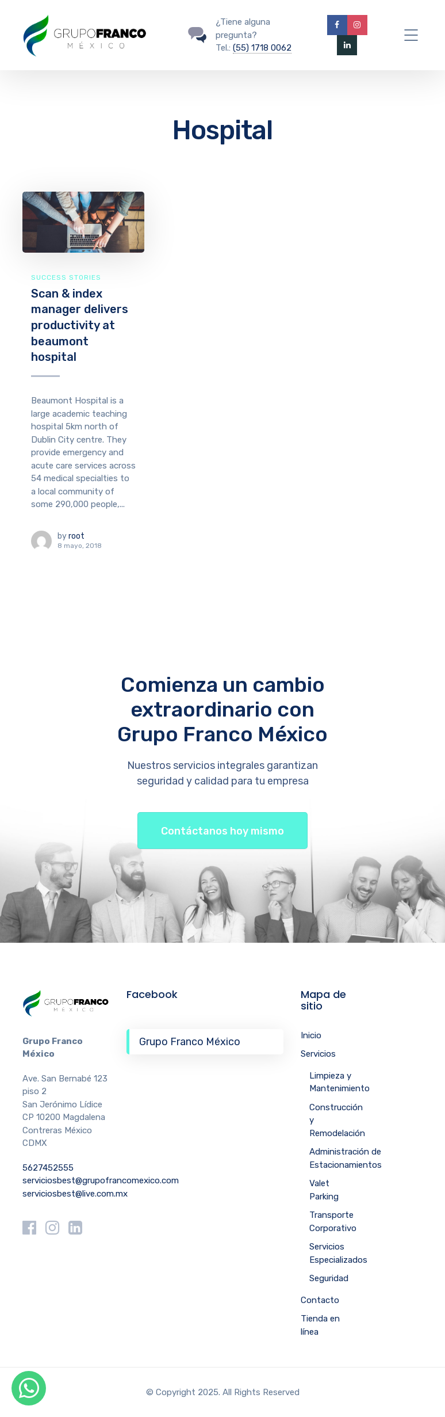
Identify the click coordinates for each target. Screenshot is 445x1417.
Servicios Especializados (338, 1253)
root (76, 536)
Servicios (318, 1054)
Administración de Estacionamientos (345, 1158)
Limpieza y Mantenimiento (339, 1082)
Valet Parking (324, 1190)
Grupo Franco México (189, 1041)
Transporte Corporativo (332, 1221)
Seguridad (328, 1278)
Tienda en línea (320, 1325)
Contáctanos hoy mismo (222, 831)
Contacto (320, 1300)
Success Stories (66, 277)
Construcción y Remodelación (337, 1120)
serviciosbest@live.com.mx (75, 1194)
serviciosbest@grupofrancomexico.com (100, 1180)
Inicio (311, 1035)
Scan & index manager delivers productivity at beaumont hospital (79, 325)
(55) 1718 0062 (262, 48)
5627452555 (48, 1168)
